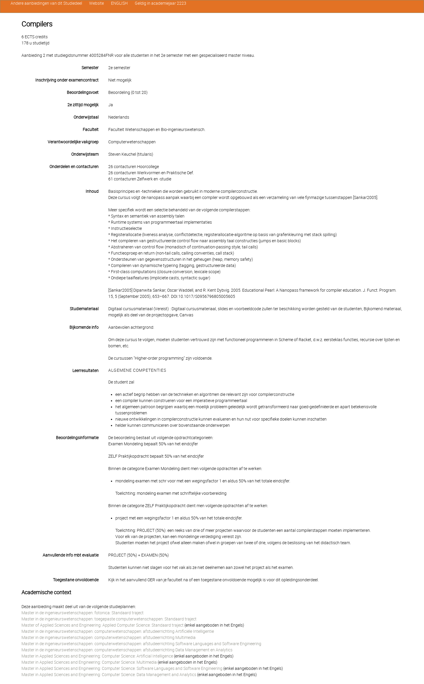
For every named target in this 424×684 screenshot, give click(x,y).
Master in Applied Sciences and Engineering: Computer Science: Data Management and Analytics (108, 674)
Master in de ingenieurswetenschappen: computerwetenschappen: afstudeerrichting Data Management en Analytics (126, 650)
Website (96, 3)
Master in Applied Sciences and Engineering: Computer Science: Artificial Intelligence (97, 656)
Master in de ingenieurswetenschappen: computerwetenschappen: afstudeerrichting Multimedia (108, 637)
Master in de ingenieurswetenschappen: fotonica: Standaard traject (82, 612)
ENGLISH (119, 3)
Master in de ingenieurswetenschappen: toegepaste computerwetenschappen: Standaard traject (109, 619)
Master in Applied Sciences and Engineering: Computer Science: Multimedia (89, 662)
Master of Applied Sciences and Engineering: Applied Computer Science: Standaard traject (102, 625)
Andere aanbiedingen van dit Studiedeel (46, 3)
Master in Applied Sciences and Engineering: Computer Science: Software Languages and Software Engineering (121, 668)
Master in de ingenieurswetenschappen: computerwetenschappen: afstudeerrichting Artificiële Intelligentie (117, 631)
